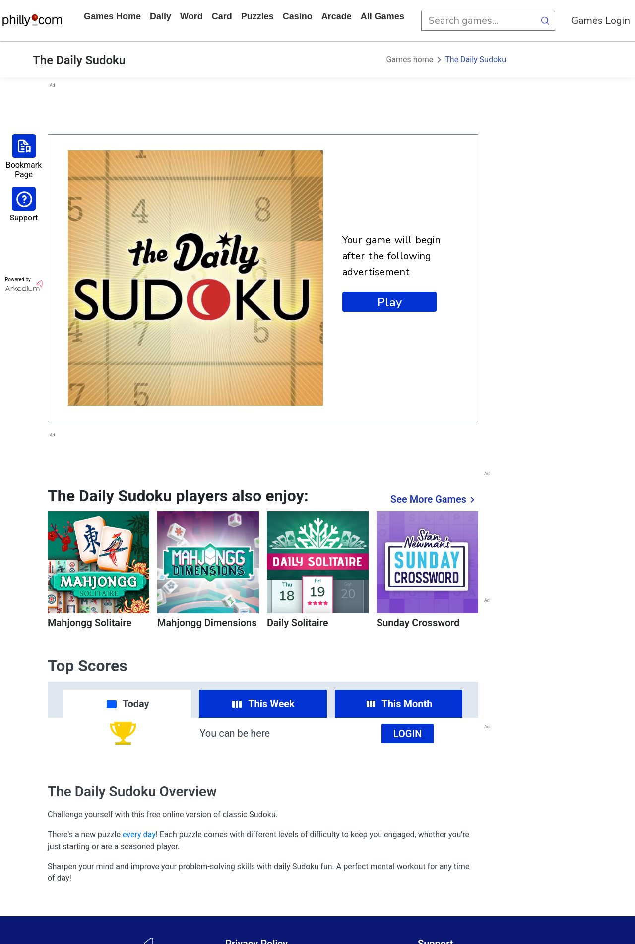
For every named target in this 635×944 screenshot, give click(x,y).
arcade (336, 16)
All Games (382, 16)
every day (139, 834)
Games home (112, 16)
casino (298, 16)
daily (160, 16)
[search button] (545, 21)
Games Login (601, 20)
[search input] (478, 21)
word (191, 16)
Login (407, 734)
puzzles (257, 16)
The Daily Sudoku (475, 59)
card (222, 16)
